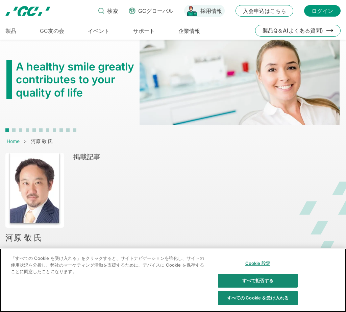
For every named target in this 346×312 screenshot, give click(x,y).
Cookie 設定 (257, 267)
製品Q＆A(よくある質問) (293, 30)
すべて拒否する (257, 284)
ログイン (322, 10)
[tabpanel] (173, 86)
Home (13, 141)
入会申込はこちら (264, 10)
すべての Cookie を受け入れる (258, 301)
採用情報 (211, 10)
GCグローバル (155, 10)
